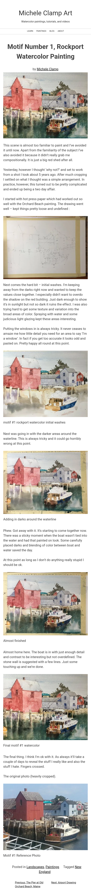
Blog (52, 31)
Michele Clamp (47, 69)
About (61, 31)
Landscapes (35, 867)
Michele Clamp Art (45, 13)
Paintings (41, 31)
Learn (30, 31)
